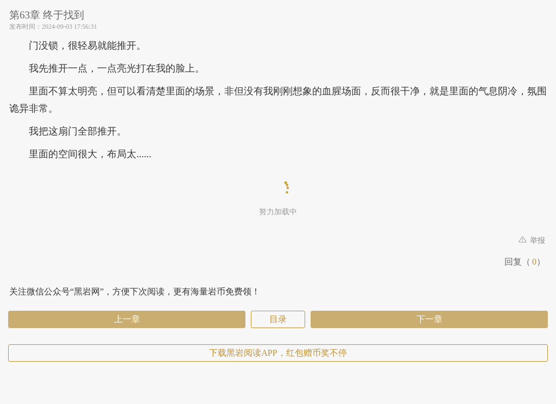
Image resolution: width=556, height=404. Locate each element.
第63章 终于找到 (46, 15)
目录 (278, 319)
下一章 (429, 319)
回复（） (524, 261)
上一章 (127, 319)
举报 (532, 240)
